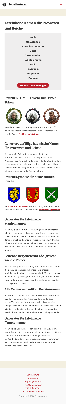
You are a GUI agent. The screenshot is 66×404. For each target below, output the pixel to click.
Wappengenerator (33, 381)
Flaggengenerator (33, 385)
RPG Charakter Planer (33, 391)
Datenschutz (33, 375)
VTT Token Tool (33, 388)
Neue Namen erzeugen (33, 85)
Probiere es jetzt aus (49, 209)
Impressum (33, 378)
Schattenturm (17, 4)
